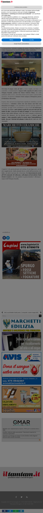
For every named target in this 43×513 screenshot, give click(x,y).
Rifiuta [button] (11, 40)
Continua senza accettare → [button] (21, 7)
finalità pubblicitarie (6, 23)
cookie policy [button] (7, 15)
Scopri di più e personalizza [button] (21, 43)
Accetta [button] (32, 40)
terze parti (24, 17)
